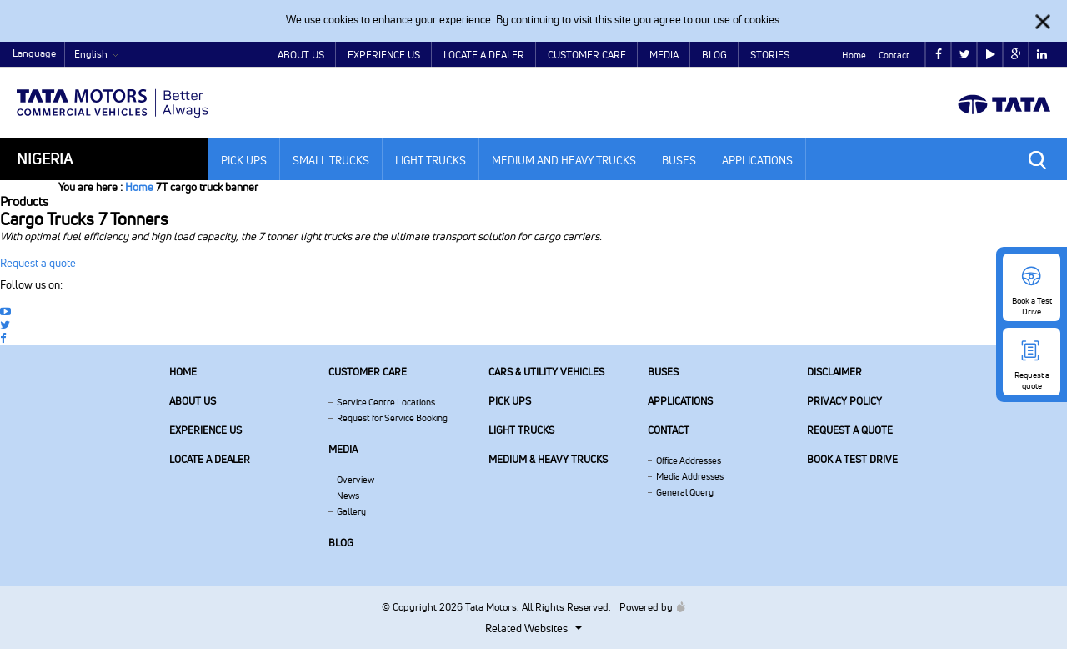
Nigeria (45, 159)
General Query (685, 492)
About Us (301, 54)
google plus (1016, 55)
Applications (757, 160)
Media (664, 54)
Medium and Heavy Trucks (564, 160)
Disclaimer (834, 371)
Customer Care (587, 54)
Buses (679, 160)
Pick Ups (244, 160)
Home (854, 55)
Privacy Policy (844, 401)
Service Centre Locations (386, 402)
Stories (769, 54)
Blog (714, 54)
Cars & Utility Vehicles (546, 371)
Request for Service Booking (392, 418)
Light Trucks (430, 160)
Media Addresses (690, 476)
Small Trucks (331, 160)
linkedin (1042, 55)
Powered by (648, 607)
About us (192, 401)
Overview (355, 479)
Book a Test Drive (852, 459)
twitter (964, 55)
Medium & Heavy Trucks (548, 459)
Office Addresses (688, 460)
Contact (894, 55)
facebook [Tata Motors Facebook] (938, 55)
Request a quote (38, 262)
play (990, 55)
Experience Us (384, 54)
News (348, 495)
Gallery (351, 511)
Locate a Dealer (483, 54)
